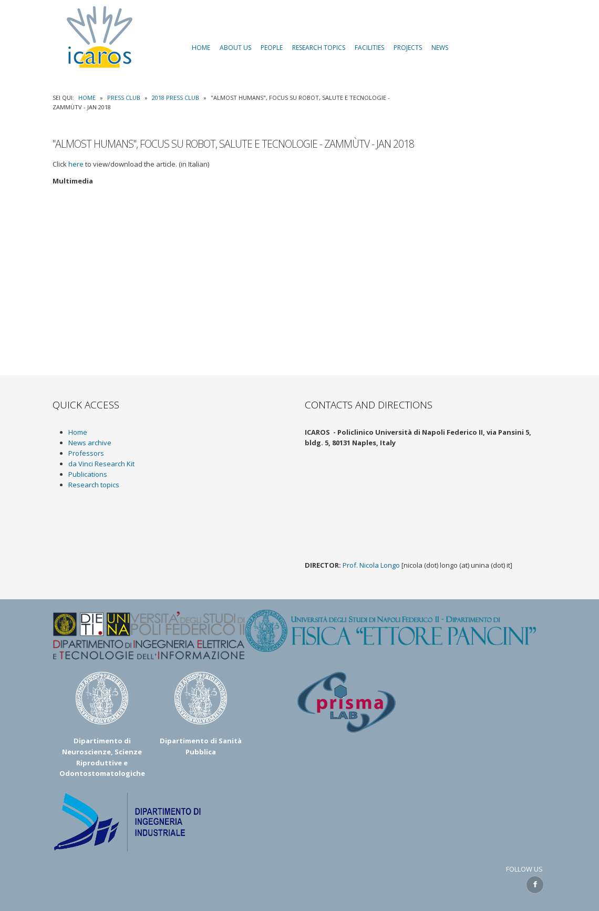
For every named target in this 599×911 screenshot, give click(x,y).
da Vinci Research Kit (101, 463)
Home (87, 97)
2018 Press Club (175, 97)
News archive (89, 442)
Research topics (93, 484)
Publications (87, 474)
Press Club (123, 97)
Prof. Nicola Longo (371, 565)
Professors (86, 453)
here (76, 164)
